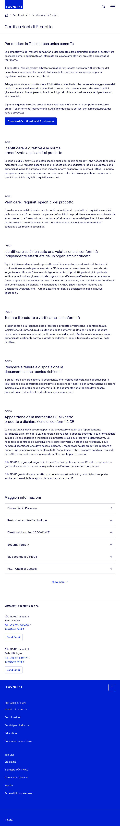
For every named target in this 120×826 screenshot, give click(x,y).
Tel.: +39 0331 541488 (17, 625)
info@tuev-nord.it (14, 628)
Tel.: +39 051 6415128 (17, 658)
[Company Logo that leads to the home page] (14, 4)
